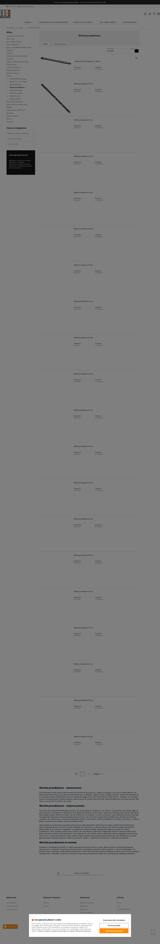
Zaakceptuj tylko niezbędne (114, 920)
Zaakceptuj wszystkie (114, 931)
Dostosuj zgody (114, 925)
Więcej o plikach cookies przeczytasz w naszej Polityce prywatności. (64, 931)
